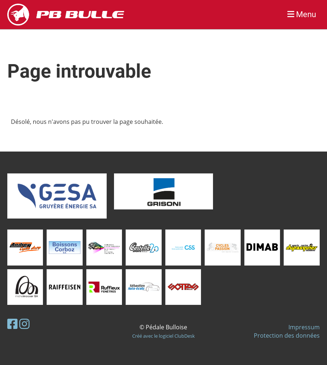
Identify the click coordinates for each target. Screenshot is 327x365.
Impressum (304, 327)
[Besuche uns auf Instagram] (24, 323)
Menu (301, 14)
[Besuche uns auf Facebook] (12, 323)
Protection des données (287, 335)
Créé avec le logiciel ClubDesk (163, 336)
